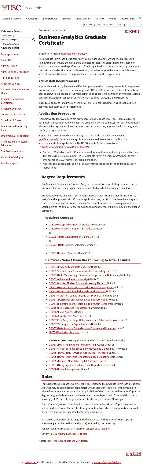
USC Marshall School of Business (70, 433)
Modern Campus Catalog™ (107, 462)
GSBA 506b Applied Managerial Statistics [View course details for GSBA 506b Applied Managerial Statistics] (70, 228)
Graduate (66, 18)
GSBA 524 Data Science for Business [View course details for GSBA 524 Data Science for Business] (68, 245)
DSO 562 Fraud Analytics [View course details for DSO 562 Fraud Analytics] (62, 312)
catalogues (31, 462)
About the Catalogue (12, 157)
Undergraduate (49, 18)
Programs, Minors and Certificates (12, 100)
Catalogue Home (10, 54)
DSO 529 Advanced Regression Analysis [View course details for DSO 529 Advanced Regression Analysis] (69, 279)
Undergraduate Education (15, 135)
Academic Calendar (12, 18)
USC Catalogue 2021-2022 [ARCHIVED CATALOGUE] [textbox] (104, 24)
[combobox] (113, 24)
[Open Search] (140, 19)
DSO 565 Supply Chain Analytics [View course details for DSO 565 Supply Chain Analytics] (65, 316)
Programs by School (11, 108)
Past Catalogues (9, 163)
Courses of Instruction (13, 114)
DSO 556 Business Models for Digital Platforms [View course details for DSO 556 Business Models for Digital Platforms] (73, 361)
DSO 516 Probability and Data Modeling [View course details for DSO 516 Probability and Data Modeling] (70, 267)
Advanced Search (10, 47)
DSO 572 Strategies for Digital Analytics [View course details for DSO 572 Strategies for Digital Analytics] (70, 324)
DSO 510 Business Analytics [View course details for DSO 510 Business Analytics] (63, 253)
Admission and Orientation (15, 71)
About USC (7, 60)
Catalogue (31, 18)
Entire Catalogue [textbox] (8, 35)
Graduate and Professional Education (15, 143)
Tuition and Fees (10, 77)
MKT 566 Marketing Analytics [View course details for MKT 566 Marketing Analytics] (64, 332)
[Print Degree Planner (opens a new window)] (127, 31)
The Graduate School (12, 151)
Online (112, 18)
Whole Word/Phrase (11, 44)
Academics (34, 7)
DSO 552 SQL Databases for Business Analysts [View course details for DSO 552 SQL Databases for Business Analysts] (73, 307)
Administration (9, 65)
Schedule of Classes (11, 120)
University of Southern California (11, 7)
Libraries (99, 18)
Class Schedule (83, 18)
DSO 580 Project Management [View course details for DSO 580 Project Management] (65, 369)
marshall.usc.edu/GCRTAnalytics (93, 428)
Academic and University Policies (14, 128)
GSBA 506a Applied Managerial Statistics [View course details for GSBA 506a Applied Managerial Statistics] (70, 224)
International (128, 18)
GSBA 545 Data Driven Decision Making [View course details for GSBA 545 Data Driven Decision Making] (69, 236)
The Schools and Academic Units (15, 91)
